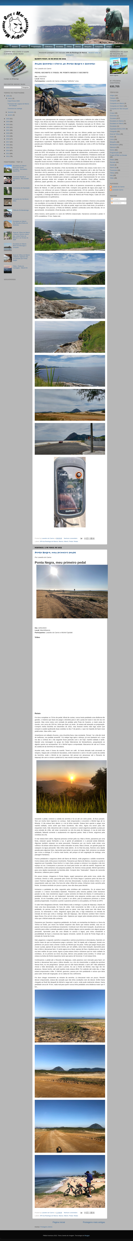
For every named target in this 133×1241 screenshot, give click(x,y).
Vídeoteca (48, 46)
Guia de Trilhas (115, 134)
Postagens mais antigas (94, 1222)
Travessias (113, 170)
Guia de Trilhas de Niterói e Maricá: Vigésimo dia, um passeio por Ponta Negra (21, 257)
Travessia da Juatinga (15, 108)
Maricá (61, 541)
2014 (8, 150)
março (10, 98)
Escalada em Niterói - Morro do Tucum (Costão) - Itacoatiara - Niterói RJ (20, 168)
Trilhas (69, 46)
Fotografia (99, 46)
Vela (111, 175)
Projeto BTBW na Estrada (118, 155)
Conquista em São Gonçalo (119, 108)
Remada (113, 162)
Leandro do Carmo (118, 187)
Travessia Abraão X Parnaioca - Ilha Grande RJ (21, 178)
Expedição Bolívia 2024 (117, 129)
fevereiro (11, 112)
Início (6, 46)
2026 (8, 96)
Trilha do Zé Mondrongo (21, 210)
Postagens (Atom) (46, 1227)
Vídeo (112, 178)
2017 (8, 142)
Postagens (115, 199)
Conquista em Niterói (117, 106)
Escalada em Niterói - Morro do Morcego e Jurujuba (20, 245)
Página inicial (59, 1222)
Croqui (112, 113)
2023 (8, 124)
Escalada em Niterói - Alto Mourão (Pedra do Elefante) (20, 223)
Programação (36, 46)
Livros (117, 46)
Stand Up (113, 167)
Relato (76, 541)
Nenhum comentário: (71, 538)
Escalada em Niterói (116, 123)
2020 (8, 133)
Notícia (112, 150)
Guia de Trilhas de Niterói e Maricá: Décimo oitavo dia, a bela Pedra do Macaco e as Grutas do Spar (21, 236)
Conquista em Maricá (117, 103)
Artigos (109, 46)
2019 (8, 136)
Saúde (112, 165)
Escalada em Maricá (116, 121)
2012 (8, 156)
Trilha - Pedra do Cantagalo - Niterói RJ (20, 267)
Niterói (66, 541)
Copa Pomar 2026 (14, 101)
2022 (8, 127)
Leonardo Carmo (117, 190)
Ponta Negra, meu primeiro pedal (55, 552)
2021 (8, 130)
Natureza (113, 147)
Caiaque (112, 98)
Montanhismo (114, 144)
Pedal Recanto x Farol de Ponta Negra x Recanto (65, 64)
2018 (8, 139)
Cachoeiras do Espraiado (21, 188)
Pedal (71, 541)
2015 (8, 147)
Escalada (59, 46)
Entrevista (113, 116)
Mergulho (88, 46)
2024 (8, 121)
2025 (8, 118)
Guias (112, 137)
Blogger (87, 1235)
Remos (78, 46)
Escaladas (113, 126)
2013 (8, 153)
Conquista (113, 101)
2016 (8, 145)
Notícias (24, 46)
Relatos (15, 46)
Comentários (116, 203)
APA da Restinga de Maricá (49, 541)
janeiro (10, 115)
